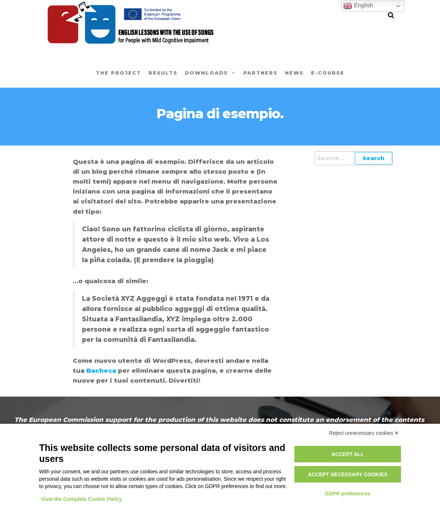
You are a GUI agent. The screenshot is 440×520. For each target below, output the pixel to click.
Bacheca (101, 370)
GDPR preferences (348, 493)
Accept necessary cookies (347, 474)
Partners (260, 73)
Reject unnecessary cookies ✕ (364, 433)
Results (163, 73)
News (294, 73)
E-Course (327, 73)
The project (118, 73)
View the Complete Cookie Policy (81, 499)
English (358, 5)
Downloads (206, 73)
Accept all (348, 454)
